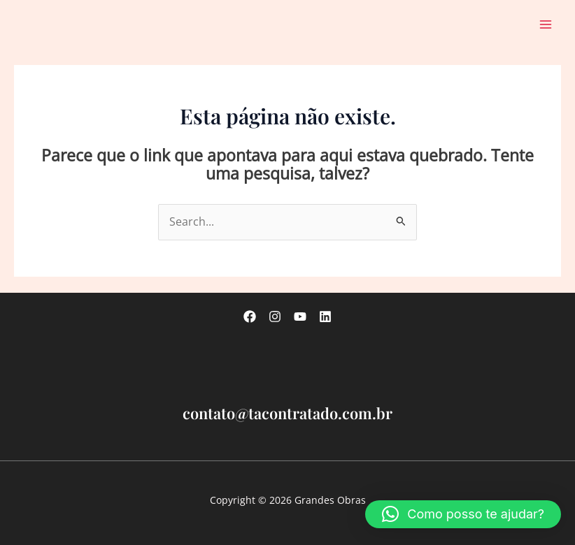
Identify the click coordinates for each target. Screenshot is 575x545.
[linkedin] (325, 316)
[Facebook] (249, 316)
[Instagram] (275, 316)
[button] (463, 514)
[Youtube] (300, 316)
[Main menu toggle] (546, 24)
